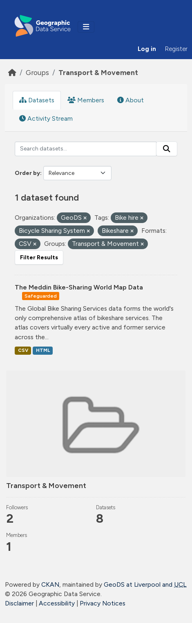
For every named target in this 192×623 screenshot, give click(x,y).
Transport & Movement (98, 72)
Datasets (36, 100)
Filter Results (39, 257)
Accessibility (57, 603)
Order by (27, 173)
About (130, 100)
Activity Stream (46, 118)
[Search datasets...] (85, 148)
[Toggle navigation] (86, 27)
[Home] (12, 72)
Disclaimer (19, 603)
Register (176, 49)
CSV (23, 350)
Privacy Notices (102, 603)
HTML (43, 350)
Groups (37, 72)
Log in (147, 49)
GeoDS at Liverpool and (145, 584)
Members (85, 100)
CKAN (50, 584)
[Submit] (166, 148)
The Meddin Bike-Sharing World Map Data (79, 287)
